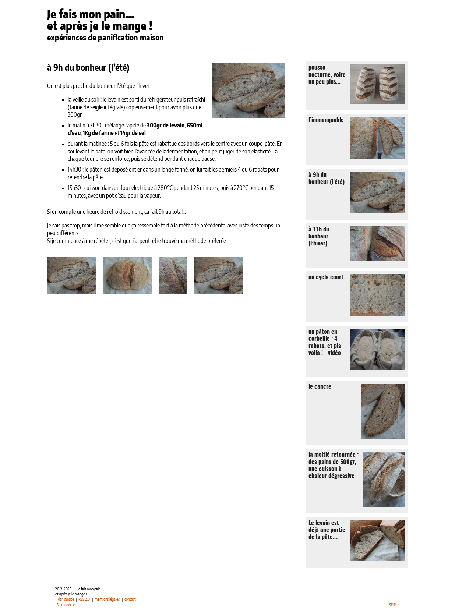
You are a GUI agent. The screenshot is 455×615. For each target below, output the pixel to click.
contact (130, 600)
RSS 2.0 (84, 600)
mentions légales (107, 600)
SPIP (392, 605)
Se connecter (66, 605)
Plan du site (65, 600)
